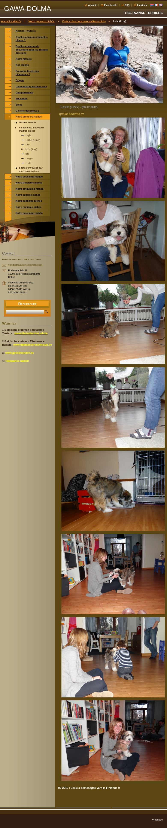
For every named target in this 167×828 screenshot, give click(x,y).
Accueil (92, 5)
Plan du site (110, 5)
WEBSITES (9, 323)
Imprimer (142, 5)
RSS (127, 5)
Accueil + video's (11, 21)
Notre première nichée (41, 21)
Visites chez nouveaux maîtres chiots (84, 21)
